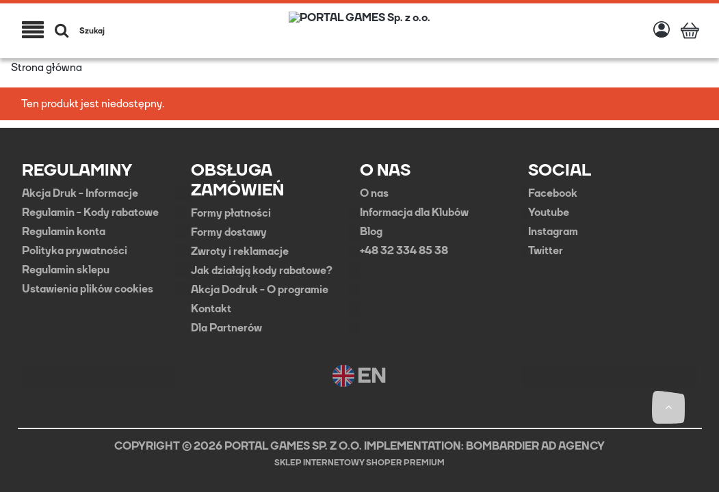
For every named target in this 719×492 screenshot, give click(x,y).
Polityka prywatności (74, 251)
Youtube (548, 212)
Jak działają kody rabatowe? (261, 270)
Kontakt (211, 309)
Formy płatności (231, 213)
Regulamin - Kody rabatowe (90, 212)
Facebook (552, 193)
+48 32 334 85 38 (404, 251)
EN (359, 376)
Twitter (545, 251)
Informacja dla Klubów (414, 212)
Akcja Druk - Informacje (80, 193)
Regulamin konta (63, 231)
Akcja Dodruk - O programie (259, 290)
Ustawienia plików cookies (87, 289)
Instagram (553, 231)
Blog (371, 231)
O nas (374, 193)
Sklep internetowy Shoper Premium (359, 462)
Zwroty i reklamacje (240, 251)
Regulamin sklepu (65, 270)
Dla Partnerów (226, 328)
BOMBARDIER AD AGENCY (535, 446)
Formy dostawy (229, 232)
